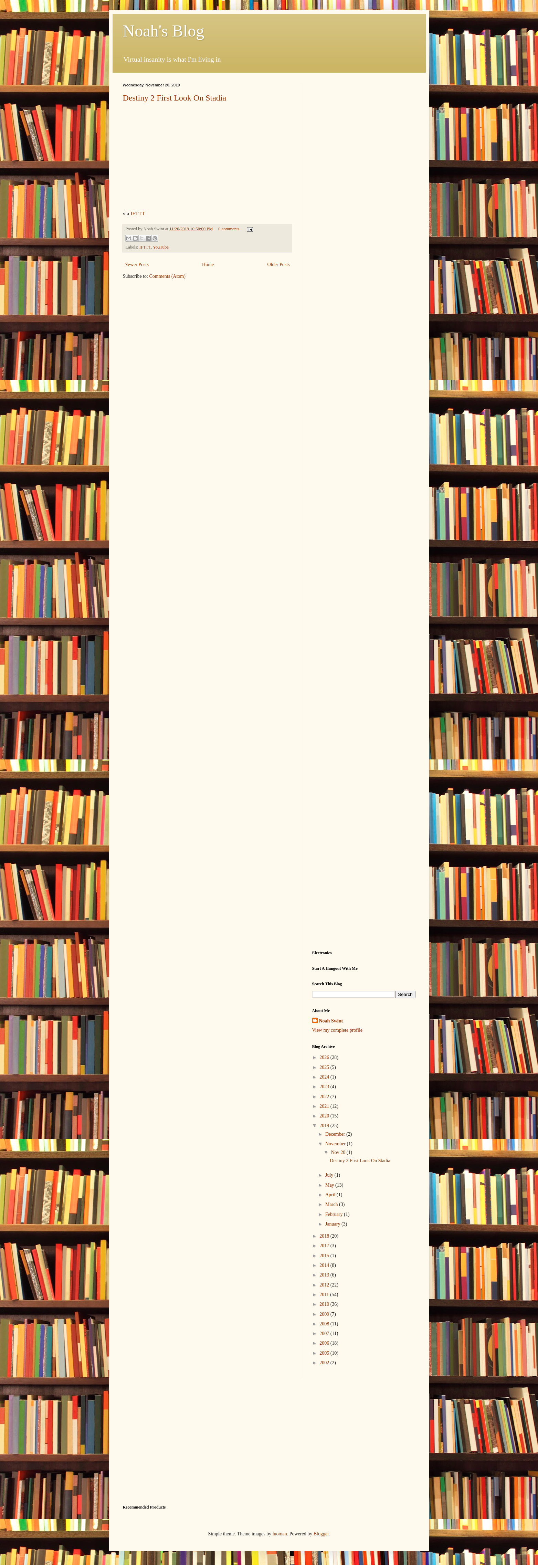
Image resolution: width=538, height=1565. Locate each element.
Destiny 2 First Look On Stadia (174, 97)
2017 (324, 1245)
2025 (324, 1067)
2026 (324, 1057)
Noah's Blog (163, 31)
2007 (324, 1333)
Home (208, 264)
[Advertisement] (363, 186)
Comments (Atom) (167, 276)
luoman (280, 1533)
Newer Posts (137, 264)
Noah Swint (331, 1020)
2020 (324, 1115)
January (333, 1224)
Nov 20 (339, 1152)
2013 (324, 1275)
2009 (324, 1314)
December (335, 1134)
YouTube (161, 247)
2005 (324, 1353)
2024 (324, 1077)
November (336, 1143)
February (334, 1214)
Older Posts (278, 264)
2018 (324, 1236)
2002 (324, 1362)
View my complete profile (337, 1030)
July (330, 1175)
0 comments (228, 229)
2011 (324, 1294)
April (331, 1194)
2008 (324, 1323)
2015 (324, 1255)
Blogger (321, 1533)
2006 (324, 1343)
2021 (324, 1106)
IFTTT (137, 213)
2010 (324, 1304)
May (330, 1185)
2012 (324, 1285)
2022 (324, 1096)
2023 (324, 1086)
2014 (324, 1265)
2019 (324, 1125)
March (332, 1204)
